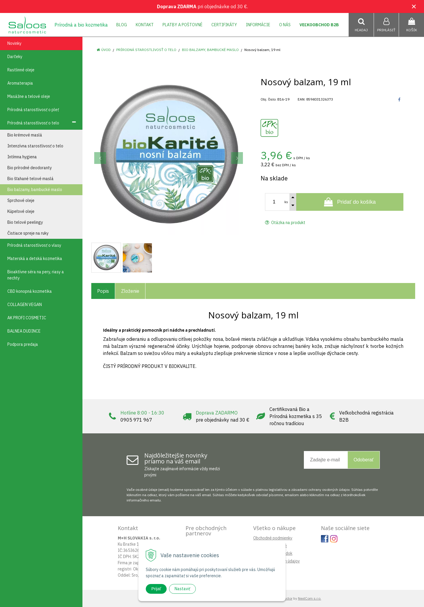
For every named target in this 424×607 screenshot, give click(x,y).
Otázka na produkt (285, 222)
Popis (103, 291)
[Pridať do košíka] (349, 202)
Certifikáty (224, 24)
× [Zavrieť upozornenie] (414, 6)
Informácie (258, 24)
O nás (285, 24)
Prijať (156, 588)
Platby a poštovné (183, 24)
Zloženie (130, 291)
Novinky (14, 43)
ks (286, 202)
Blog (121, 24)
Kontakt (145, 24)
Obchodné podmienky (272, 538)
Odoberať (364, 459)
